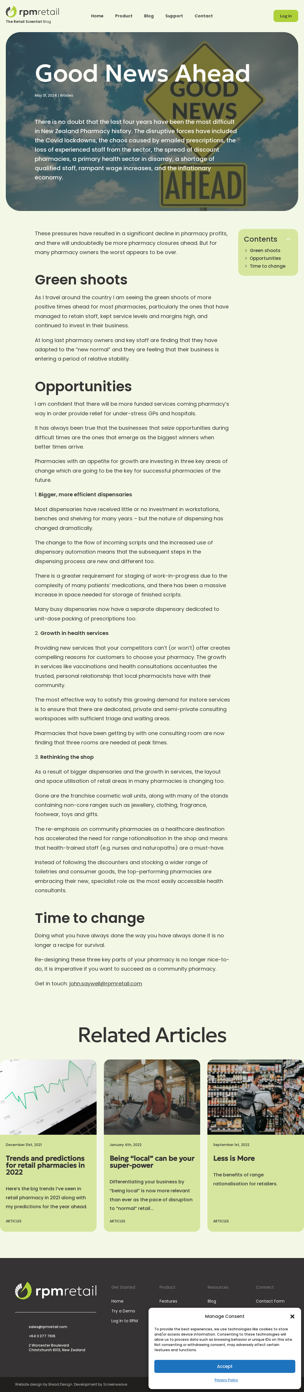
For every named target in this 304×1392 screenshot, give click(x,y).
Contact (204, 16)
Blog (149, 16)
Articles (66, 95)
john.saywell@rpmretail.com (105, 983)
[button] (292, 1316)
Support (174, 16)
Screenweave (115, 1384)
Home (97, 16)
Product (124, 16)
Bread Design (60, 1384)
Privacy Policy (226, 1380)
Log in (286, 16)
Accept (225, 1366)
